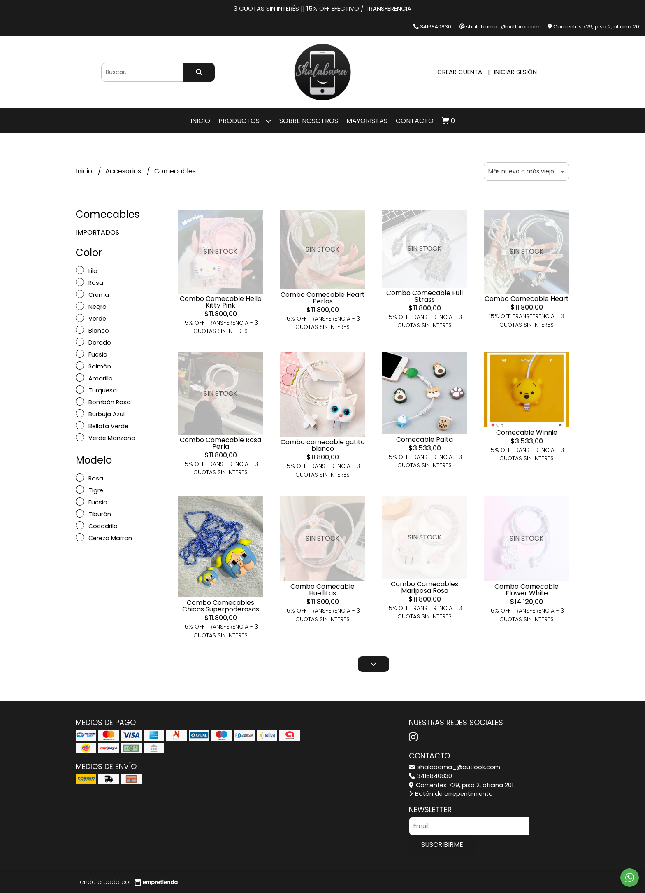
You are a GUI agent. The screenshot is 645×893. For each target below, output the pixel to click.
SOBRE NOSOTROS (308, 121)
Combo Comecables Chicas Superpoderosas (220, 606)
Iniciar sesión (515, 72)
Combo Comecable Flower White (526, 590)
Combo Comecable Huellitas (322, 590)
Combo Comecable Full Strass (424, 296)
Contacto (415, 121)
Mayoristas (366, 121)
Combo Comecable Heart (527, 298)
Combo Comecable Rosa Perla (220, 443)
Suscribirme (442, 844)
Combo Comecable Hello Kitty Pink (221, 302)
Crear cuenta (459, 72)
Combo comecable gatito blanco (323, 445)
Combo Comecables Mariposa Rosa (424, 587)
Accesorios (124, 171)
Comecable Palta (424, 439)
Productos (244, 120)
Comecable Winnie (526, 432)
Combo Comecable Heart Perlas (323, 298)
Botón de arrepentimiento (451, 794)
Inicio (200, 121)
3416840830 (430, 776)
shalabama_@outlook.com (454, 767)
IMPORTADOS (97, 232)
